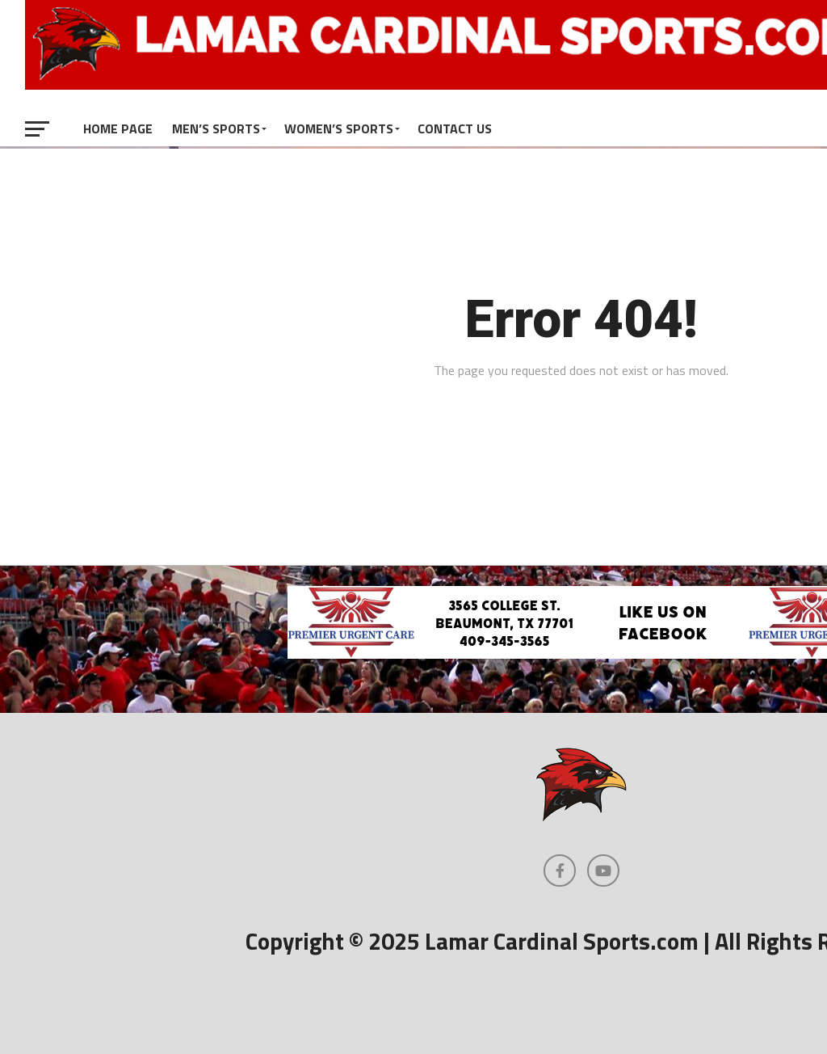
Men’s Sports (216, 128)
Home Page (118, 128)
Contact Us (455, 128)
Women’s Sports (338, 128)
